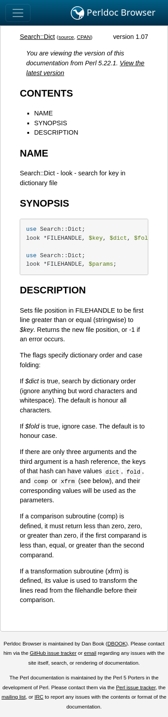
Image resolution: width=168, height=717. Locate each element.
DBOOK (117, 643)
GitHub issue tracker (53, 653)
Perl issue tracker (135, 687)
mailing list (13, 697)
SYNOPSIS (50, 123)
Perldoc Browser (113, 13)
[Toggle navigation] (17, 13)
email (90, 653)
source (66, 37)
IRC (38, 697)
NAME (43, 113)
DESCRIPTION (56, 132)
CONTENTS (46, 93)
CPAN (83, 37)
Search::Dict (37, 36)
